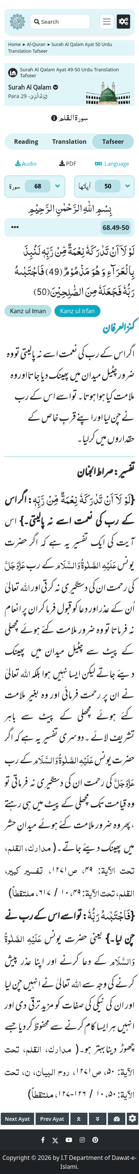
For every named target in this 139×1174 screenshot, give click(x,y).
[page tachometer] (116, 1119)
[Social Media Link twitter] (56, 1140)
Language (112, 163)
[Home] (17, 21)
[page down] (97, 1119)
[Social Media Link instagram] (83, 1140)
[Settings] (123, 21)
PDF (67, 163)
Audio (26, 163)
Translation (69, 141)
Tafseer (113, 141)
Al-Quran (36, 44)
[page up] (79, 1119)
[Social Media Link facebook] (43, 1140)
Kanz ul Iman (28, 311)
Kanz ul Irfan (77, 311)
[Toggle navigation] (106, 21)
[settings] (132, 1119)
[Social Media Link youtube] (70, 1140)
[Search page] (60, 21)
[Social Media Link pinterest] (95, 1140)
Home (14, 44)
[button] (15, 227)
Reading (26, 141)
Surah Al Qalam (33, 87)
